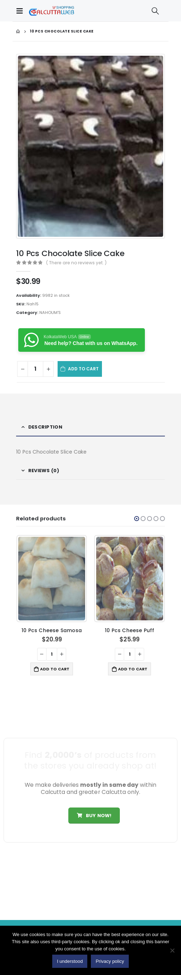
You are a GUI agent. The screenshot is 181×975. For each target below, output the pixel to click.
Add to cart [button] (54, 669)
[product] (51, 578)
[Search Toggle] (155, 10)
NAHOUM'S (50, 312)
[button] (136, 518)
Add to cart (83, 369)
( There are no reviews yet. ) (76, 263)
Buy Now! (94, 815)
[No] (172, 950)
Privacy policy (110, 961)
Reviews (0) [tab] (43, 470)
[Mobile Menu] (21, 11)
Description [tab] (45, 427)
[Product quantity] (35, 369)
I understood (70, 961)
